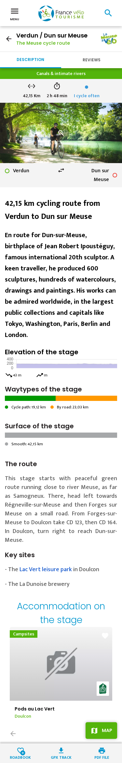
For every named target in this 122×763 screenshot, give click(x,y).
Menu (15, 13)
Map (107, 730)
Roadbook (20, 757)
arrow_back (9, 39)
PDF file (101, 757)
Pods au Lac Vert (35, 709)
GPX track (61, 757)
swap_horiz (61, 170)
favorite (105, 636)
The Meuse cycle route (43, 43)
